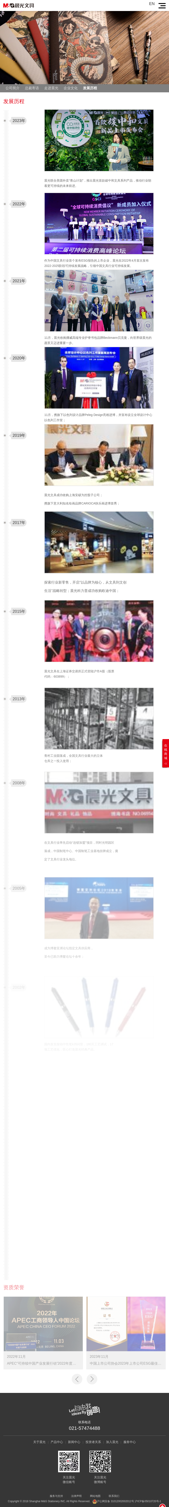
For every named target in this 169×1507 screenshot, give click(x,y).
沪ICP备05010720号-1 (148, 1501)
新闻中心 (74, 1442)
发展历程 (90, 88)
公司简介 (13, 88)
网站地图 (95, 1496)
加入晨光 (112, 1442)
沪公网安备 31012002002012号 (115, 1501)
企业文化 (71, 88)
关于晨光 (39, 1442)
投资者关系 (93, 1442)
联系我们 (114, 1496)
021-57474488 (84, 1428)
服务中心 (129, 1442)
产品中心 (57, 1442)
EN (152, 4)
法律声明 (76, 1496)
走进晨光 (51, 88)
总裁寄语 (32, 88)
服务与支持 (56, 1496)
